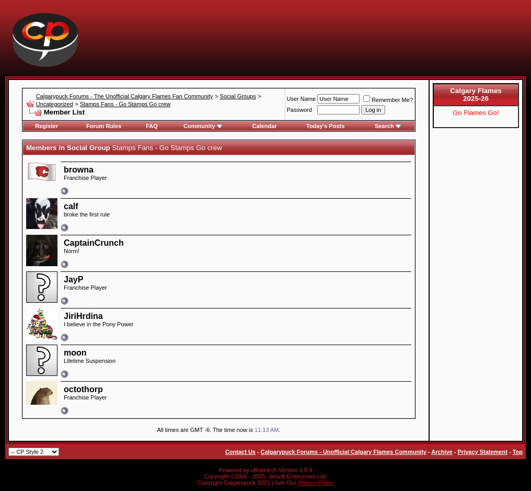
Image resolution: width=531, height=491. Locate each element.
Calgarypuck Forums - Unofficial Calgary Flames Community (343, 452)
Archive (441, 452)
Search (388, 126)
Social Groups (238, 96)
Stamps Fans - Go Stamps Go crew (125, 104)
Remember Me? (388, 100)
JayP (73, 279)
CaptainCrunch (94, 242)
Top (518, 452)
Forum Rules (103, 126)
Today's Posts (325, 126)
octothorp (83, 389)
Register (46, 126)
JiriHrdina (83, 316)
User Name (301, 99)
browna (79, 169)
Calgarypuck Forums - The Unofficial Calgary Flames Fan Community (124, 96)
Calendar (264, 126)
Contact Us (240, 452)
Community (203, 126)
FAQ (152, 126)
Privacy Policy (315, 482)
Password (299, 110)
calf (71, 206)
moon (75, 352)
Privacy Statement (482, 452)
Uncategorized (54, 104)
